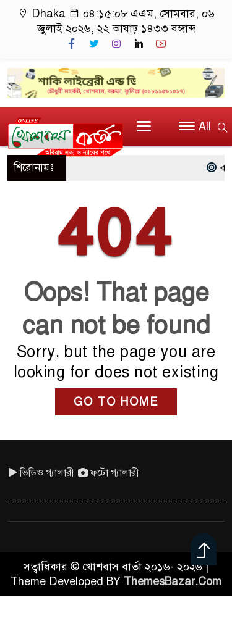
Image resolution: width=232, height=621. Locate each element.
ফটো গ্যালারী (108, 473)
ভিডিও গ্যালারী (40, 473)
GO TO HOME (116, 402)
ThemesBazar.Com (172, 581)
